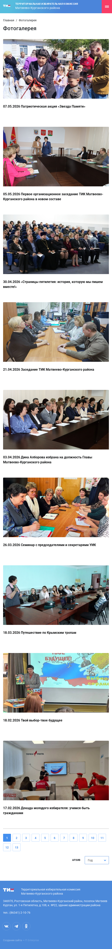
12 (7, 847)
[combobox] (97, 860)
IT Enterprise (32, 940)
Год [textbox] (90, 860)
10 (92, 838)
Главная (8, 20)
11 (102, 838)
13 (16, 847)
